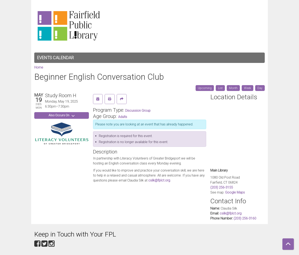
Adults (122, 117)
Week (247, 88)
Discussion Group (138, 111)
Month (233, 88)
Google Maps (235, 192)
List (220, 88)
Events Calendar (55, 57)
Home (38, 67)
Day (259, 88)
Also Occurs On (62, 115)
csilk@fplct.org (159, 180)
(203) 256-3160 (245, 218)
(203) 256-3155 (221, 187)
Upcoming (205, 88)
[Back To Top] (288, 244)
